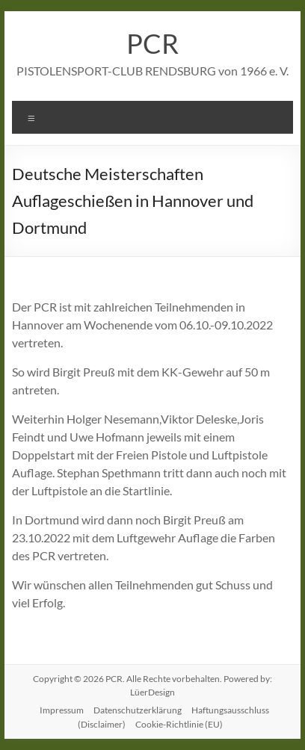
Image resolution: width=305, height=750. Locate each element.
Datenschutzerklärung (137, 710)
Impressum (62, 710)
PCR (152, 43)
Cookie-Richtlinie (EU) (179, 724)
